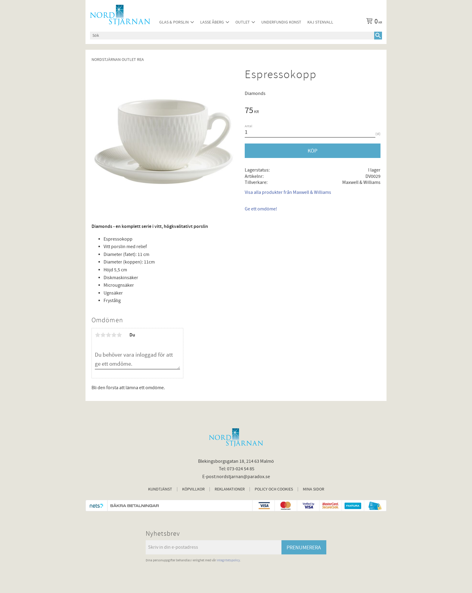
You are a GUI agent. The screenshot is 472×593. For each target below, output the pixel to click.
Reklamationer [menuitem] (230, 489)
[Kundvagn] (373, 22)
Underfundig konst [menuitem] (281, 22)
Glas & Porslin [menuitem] (174, 22)
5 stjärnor (119, 335)
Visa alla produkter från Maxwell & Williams (288, 192)
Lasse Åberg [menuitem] (212, 22)
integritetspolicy (228, 560)
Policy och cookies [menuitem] (274, 489)
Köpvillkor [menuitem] (193, 489)
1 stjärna (97, 335)
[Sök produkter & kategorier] (232, 35)
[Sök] (378, 35)
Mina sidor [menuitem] (313, 489)
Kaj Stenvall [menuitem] (320, 22)
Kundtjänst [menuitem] (160, 489)
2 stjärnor (103, 335)
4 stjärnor (113, 335)
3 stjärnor (108, 335)
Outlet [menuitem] (242, 22)
